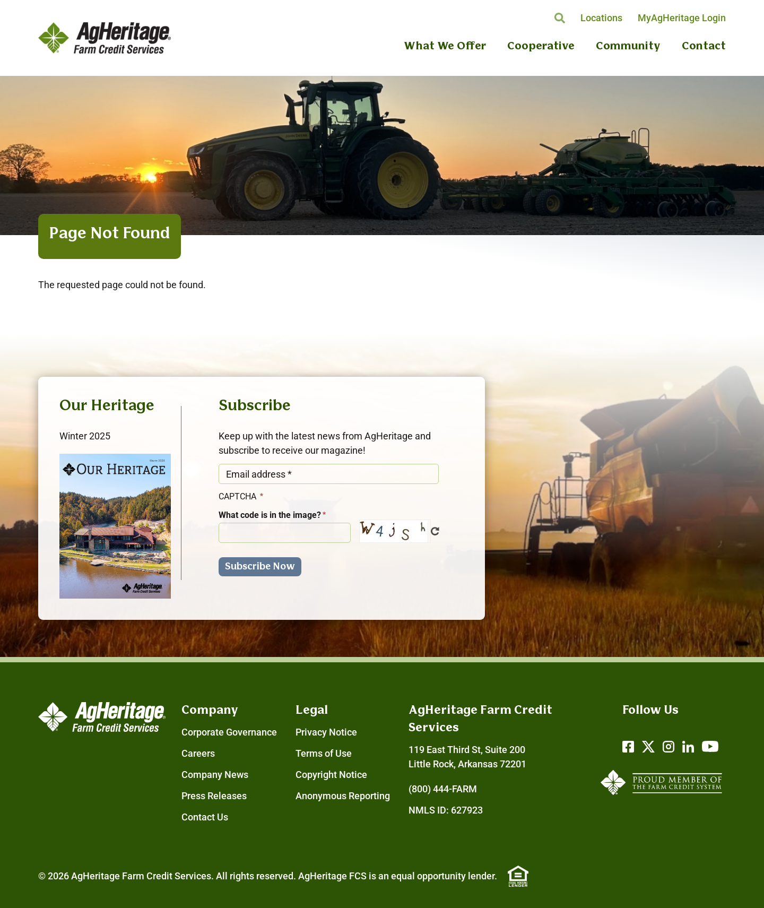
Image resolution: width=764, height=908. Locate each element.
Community (628, 46)
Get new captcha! (435, 531)
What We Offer (445, 46)
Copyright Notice (331, 774)
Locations (601, 17)
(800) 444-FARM (443, 788)
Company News (214, 774)
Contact (704, 46)
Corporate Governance (229, 732)
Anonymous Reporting (343, 795)
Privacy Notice (326, 732)
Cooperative (541, 46)
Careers (198, 753)
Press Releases (214, 795)
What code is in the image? (270, 515)
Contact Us (204, 817)
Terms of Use (324, 753)
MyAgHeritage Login (682, 17)
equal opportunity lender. (444, 875)
